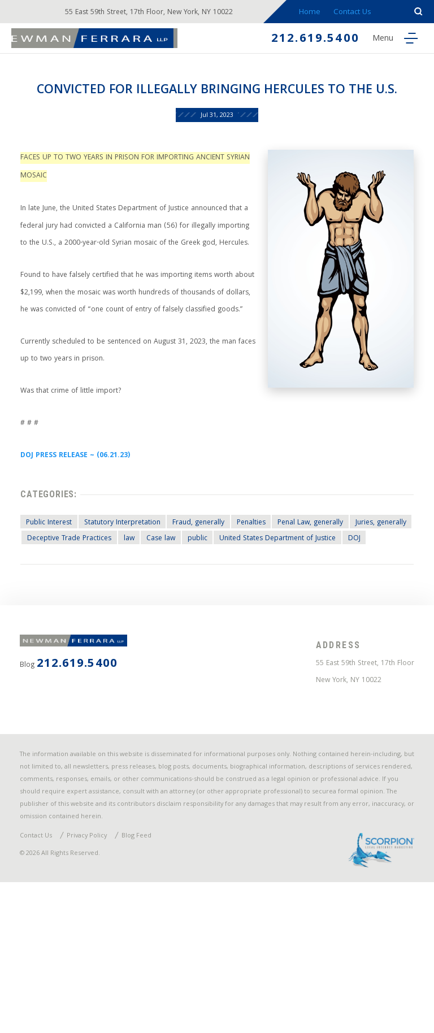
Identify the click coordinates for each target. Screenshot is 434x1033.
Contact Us (358, 12)
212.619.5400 (308, 40)
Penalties (271, 616)
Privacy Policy (94, 982)
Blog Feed (148, 982)
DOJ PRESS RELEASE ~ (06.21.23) (81, 543)
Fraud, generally (213, 616)
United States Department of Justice (91, 650)
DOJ (174, 650)
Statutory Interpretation (131, 616)
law (207, 633)
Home (315, 12)
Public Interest (52, 616)
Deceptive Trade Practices (143, 633)
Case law (243, 633)
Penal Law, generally (337, 616)
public (282, 633)
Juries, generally (57, 633)
